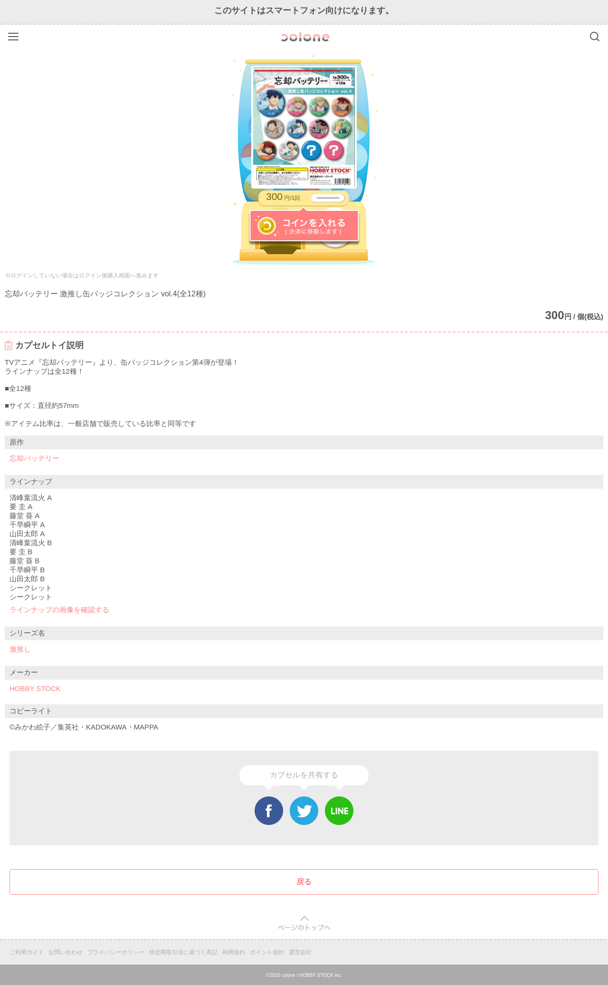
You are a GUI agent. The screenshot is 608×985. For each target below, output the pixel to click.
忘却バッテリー (34, 458)
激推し (20, 649)
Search (594, 36)
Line (339, 810)
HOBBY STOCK (35, 688)
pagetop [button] (304, 923)
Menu (14, 34)
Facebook (269, 810)
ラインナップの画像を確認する (59, 610)
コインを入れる (304, 226)
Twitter (304, 810)
